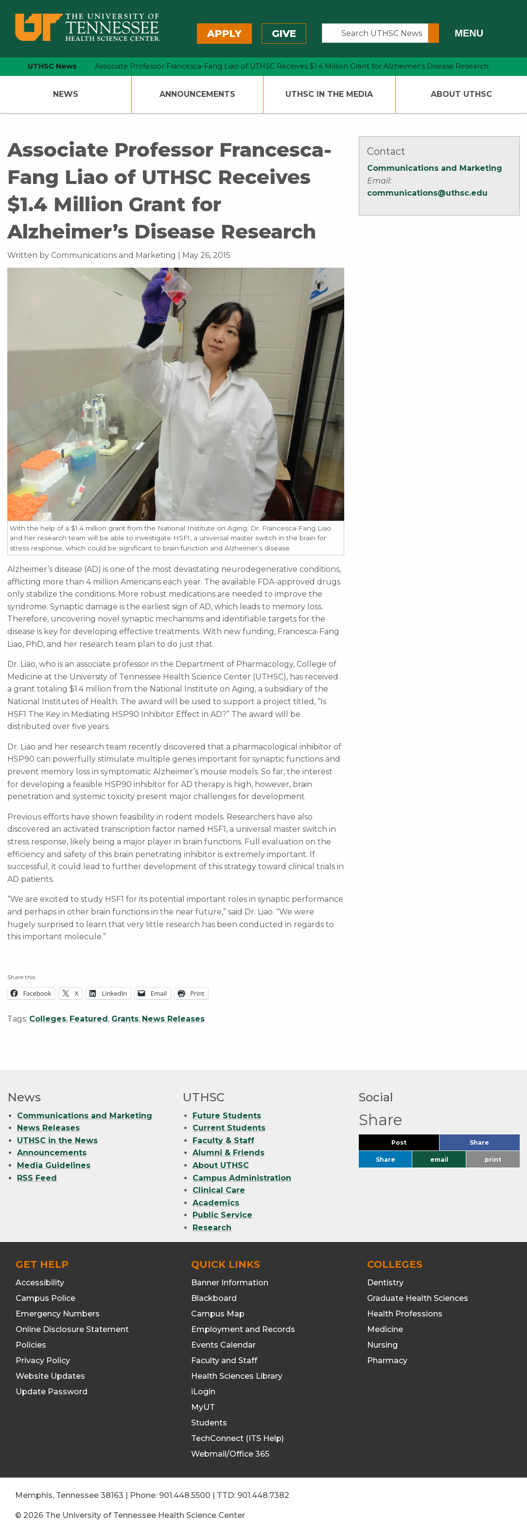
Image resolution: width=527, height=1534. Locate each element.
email (439, 1159)
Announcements (197, 94)
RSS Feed (37, 1178)
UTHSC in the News (57, 1140)
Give (284, 33)
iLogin (203, 1391)
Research (212, 1227)
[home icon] (5, 66)
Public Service (222, 1215)
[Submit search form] (433, 33)
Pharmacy (387, 1360)
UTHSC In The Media (329, 94)
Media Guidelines (53, 1165)
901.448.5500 (185, 1495)
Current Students (229, 1127)
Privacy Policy (43, 1360)
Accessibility (40, 1282)
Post (410, 1145)
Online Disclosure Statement (72, 1329)
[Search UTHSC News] (375, 33)
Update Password (52, 1391)
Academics (216, 1202)
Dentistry (385, 1282)
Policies (31, 1345)
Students (209, 1422)
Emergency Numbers (58, 1313)
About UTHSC (461, 94)
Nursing (382, 1345)
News (65, 94)
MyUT (203, 1407)
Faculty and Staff (224, 1360)
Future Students (227, 1115)
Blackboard (214, 1298)
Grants (125, 1018)
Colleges (47, 1018)
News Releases (173, 1018)
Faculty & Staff (223, 1140)
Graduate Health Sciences (417, 1298)
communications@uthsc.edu (427, 193)
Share (495, 1145)
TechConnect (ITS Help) (237, 1438)
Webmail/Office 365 (230, 1454)
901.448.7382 (263, 1495)
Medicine (385, 1329)
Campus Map (218, 1313)
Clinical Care (219, 1190)
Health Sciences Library (236, 1376)
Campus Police (45, 1298)
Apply (224, 33)
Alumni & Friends (228, 1152)
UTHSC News (52, 66)
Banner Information (229, 1282)
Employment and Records (243, 1329)
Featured (89, 1018)
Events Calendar (223, 1345)
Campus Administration (242, 1178)
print (493, 1159)
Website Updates (50, 1376)
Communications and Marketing (434, 168)
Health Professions (404, 1313)
